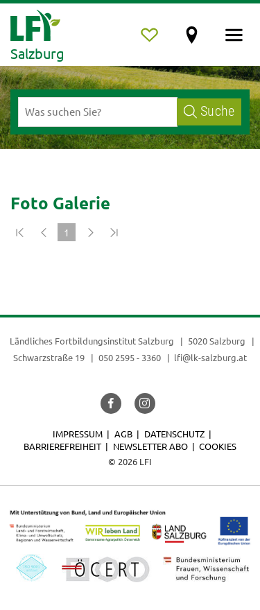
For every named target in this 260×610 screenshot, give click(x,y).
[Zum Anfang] (19, 232)
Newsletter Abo (150, 446)
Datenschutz (174, 433)
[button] (111, 403)
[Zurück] (43, 232)
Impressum (78, 433)
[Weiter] (90, 232)
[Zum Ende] (114, 232)
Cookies (217, 446)
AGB (123, 433)
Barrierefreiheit (62, 446)
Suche (209, 111)
